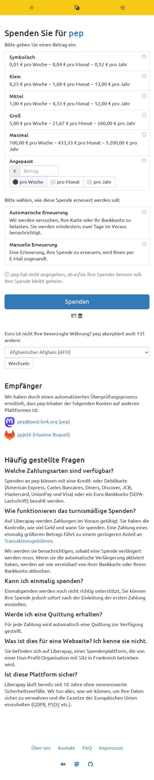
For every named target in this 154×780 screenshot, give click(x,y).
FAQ (87, 748)
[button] (32, 7)
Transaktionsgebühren (29, 541)
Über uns (41, 748)
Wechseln (19, 363)
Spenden (77, 301)
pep (76, 33)
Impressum (111, 748)
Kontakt (66, 748)
